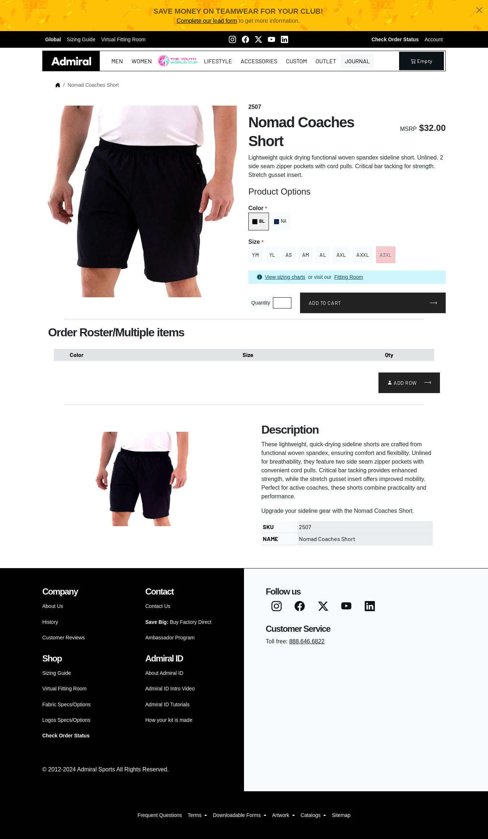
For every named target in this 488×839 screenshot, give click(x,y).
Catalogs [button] (311, 815)
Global (53, 39)
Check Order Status (395, 39)
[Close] (479, 10)
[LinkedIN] (284, 39)
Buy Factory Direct (178, 622)
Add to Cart (325, 303)
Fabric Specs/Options (66, 704)
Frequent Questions (159, 815)
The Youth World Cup (175, 65)
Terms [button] (195, 815)
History (50, 622)
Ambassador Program (169, 637)
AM (305, 255)
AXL (341, 255)
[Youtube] (271, 39)
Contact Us (157, 606)
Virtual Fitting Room (123, 39)
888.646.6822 (307, 641)
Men (117, 61)
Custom (296, 61)
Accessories (259, 61)
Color (257, 208)
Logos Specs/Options (66, 720)
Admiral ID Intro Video (170, 688)
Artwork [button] (281, 815)
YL (272, 255)
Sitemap (341, 815)
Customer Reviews (63, 637)
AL (323, 255)
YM (255, 255)
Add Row (402, 383)
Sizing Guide (81, 39)
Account (433, 39)
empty (421, 61)
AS (289, 255)
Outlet (326, 61)
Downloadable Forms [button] (237, 815)
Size (255, 242)
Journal (357, 61)
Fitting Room (348, 277)
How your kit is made (168, 720)
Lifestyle (218, 61)
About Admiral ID (164, 673)
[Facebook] (245, 39)
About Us (52, 606)
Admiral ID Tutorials (167, 704)
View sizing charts (285, 277)
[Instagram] (232, 39)
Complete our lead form (207, 21)
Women (142, 61)
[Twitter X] (258, 39)
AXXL (362, 255)
